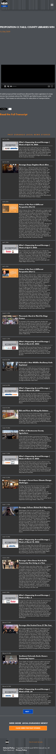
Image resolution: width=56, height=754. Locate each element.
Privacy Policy (21, 750)
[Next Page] (28, 711)
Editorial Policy (9, 748)
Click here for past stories (28, 728)
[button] (52, 5)
